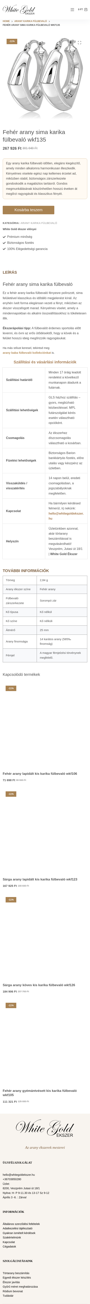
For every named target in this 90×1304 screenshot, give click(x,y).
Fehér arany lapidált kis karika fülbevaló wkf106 (40, 774)
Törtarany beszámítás (16, 1273)
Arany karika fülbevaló (39, 223)
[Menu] (72, 9)
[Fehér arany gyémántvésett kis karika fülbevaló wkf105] (45, 1042)
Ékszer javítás (11, 1282)
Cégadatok (9, 1246)
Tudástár (8, 1295)
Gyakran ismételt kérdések (19, 1233)
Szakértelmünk (12, 1237)
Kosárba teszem (29, 210)
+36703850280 (12, 1179)
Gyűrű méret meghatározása (20, 1286)
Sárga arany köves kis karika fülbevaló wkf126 (39, 985)
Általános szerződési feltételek (21, 1224)
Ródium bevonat (13, 1291)
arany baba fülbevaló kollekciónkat (27, 352)
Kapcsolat (9, 1242)
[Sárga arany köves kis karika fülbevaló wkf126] (45, 936)
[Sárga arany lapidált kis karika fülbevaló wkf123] (45, 830)
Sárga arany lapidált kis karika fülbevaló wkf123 (40, 879)
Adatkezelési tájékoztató (17, 1228)
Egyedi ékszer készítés (17, 1277)
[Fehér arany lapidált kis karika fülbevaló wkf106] (45, 725)
